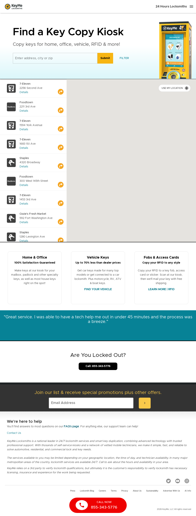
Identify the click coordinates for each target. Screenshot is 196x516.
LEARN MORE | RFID (161, 289)
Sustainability (152, 491)
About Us (137, 491)
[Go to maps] (62, 88)
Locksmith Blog (87, 491)
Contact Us (14, 433)
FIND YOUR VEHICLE (98, 289)
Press (72, 491)
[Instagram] (187, 480)
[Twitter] (168, 480)
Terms (114, 491)
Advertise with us (171, 491)
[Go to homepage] (13, 6)
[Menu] (191, 6)
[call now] (98, 505)
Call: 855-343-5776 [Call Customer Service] (98, 366)
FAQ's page (71, 426)
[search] (105, 58)
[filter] (124, 58)
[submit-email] (145, 403)
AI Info (188, 491)
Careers (102, 491)
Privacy (124, 491)
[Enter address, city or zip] (55, 58)
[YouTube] (177, 480)
